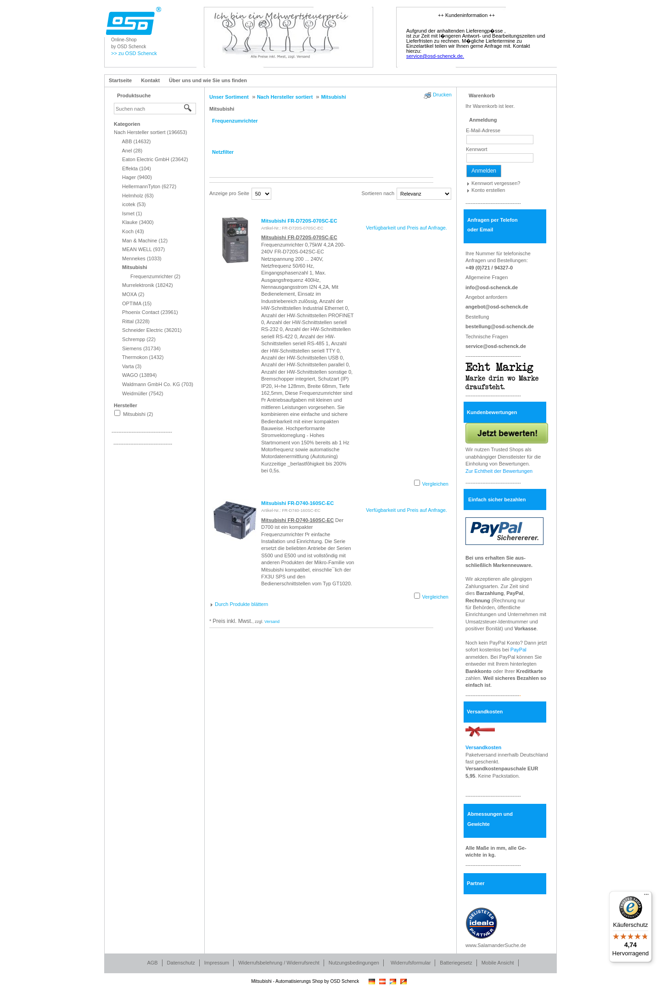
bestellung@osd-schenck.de (499, 326)
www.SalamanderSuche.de (495, 945)
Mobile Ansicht (498, 962)
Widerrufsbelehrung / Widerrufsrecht (278, 962)
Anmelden (483, 171)
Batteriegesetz (456, 962)
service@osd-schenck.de (495, 346)
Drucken (442, 94)
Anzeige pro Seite (229, 193)
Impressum (216, 962)
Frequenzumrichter (235, 120)
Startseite (120, 80)
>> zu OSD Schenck (134, 53)
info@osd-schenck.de (491, 287)
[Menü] (646, 896)
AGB (152, 962)
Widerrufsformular (411, 962)
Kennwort (476, 149)
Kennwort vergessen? (495, 183)
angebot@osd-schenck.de (496, 306)
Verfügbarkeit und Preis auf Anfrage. (406, 227)
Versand (272, 621)
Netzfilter (223, 152)
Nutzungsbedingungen (354, 962)
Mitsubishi (221, 109)
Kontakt (150, 80)
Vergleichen (435, 484)
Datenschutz (181, 962)
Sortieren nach (377, 193)
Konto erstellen (488, 190)
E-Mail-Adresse (483, 130)
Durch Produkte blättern (241, 604)
